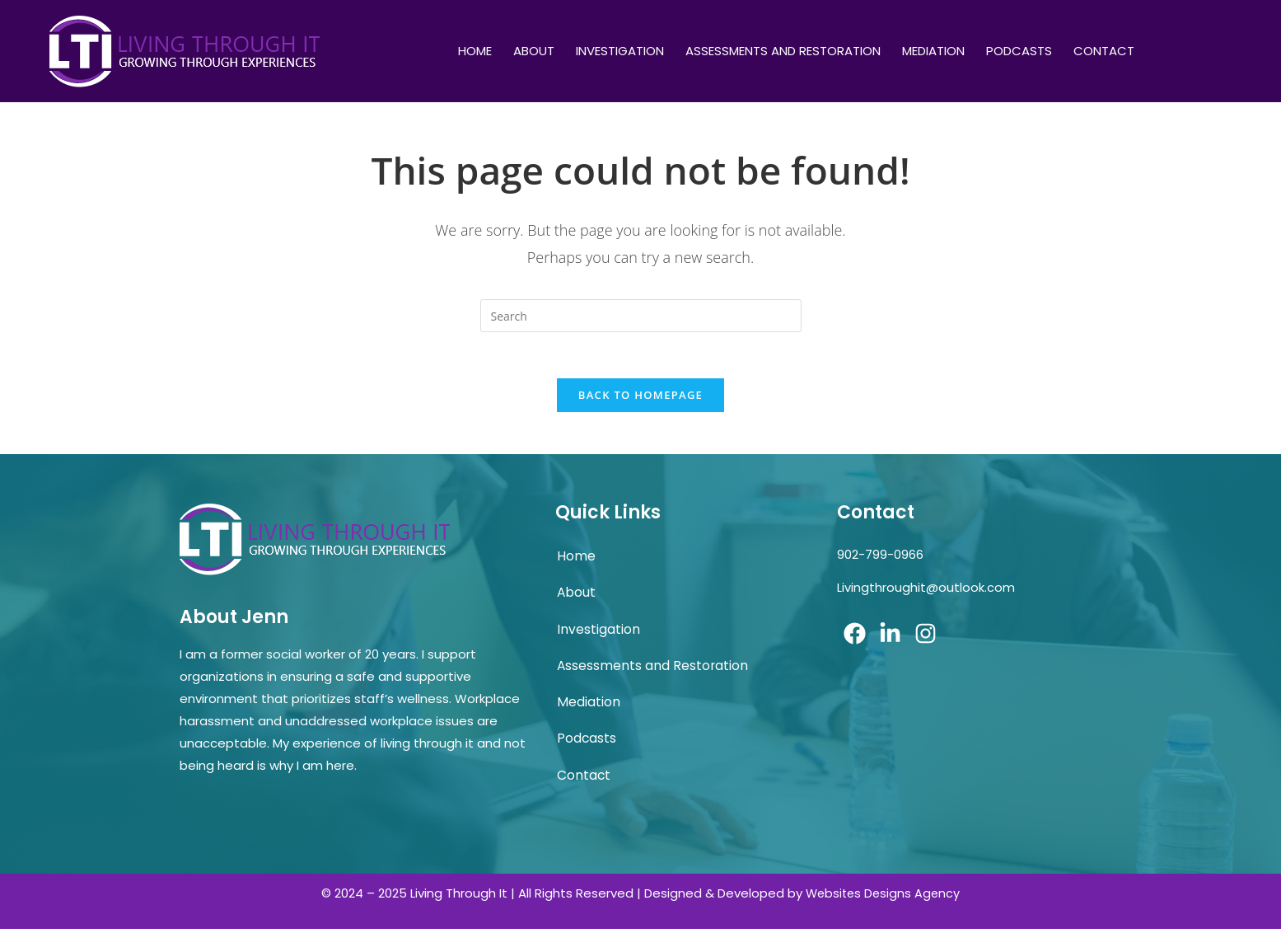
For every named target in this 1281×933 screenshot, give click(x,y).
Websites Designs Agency (882, 897)
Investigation (620, 50)
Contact (1103, 50)
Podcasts (1019, 50)
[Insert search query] (641, 315)
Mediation (933, 50)
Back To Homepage (640, 398)
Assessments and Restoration (783, 50)
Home (475, 50)
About (533, 50)
